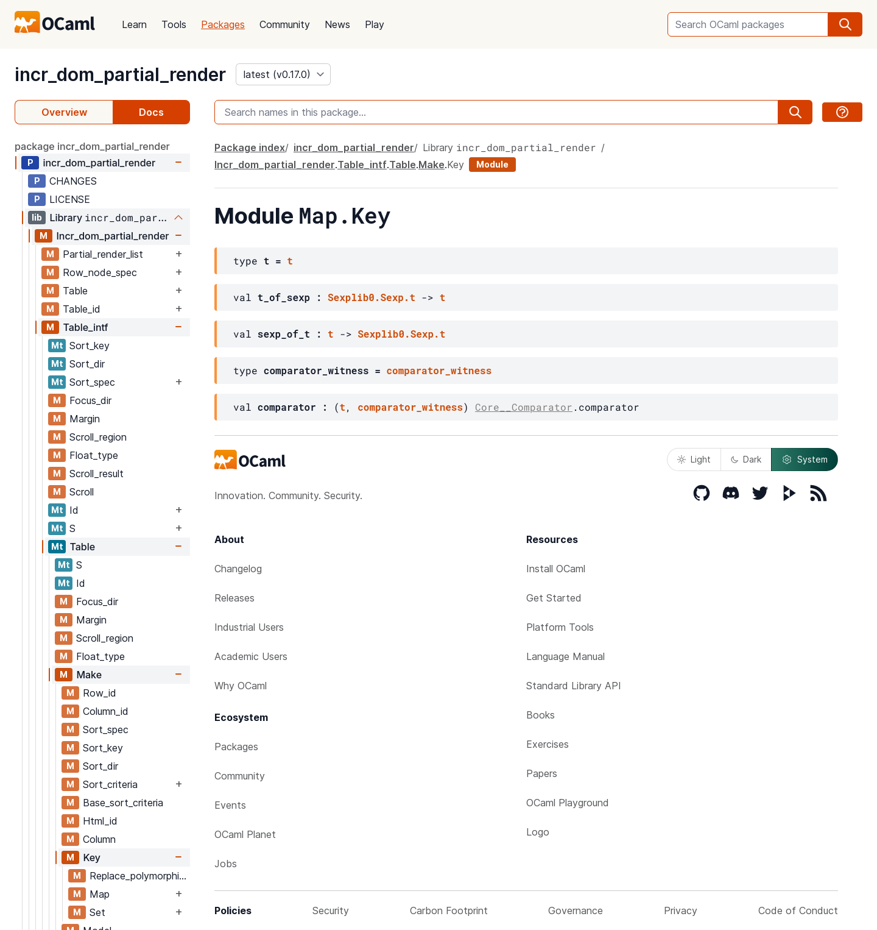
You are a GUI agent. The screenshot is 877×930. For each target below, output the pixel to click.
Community (284, 24)
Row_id (99, 693)
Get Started (554, 598)
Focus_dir (90, 400)
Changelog (238, 569)
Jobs (225, 863)
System (804, 459)
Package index (249, 147)
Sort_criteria (110, 784)
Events (230, 805)
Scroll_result (96, 473)
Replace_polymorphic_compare (139, 876)
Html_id (100, 821)
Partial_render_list (103, 254)
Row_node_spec (100, 272)
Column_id (106, 711)
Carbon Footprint (449, 910)
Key (91, 857)
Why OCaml (240, 686)
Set (97, 912)
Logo (537, 832)
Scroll (81, 492)
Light (694, 459)
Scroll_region (98, 437)
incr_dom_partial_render (120, 74)
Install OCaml (555, 569)
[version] (283, 74)
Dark (746, 459)
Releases (234, 598)
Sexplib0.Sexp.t (371, 297)
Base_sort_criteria (123, 803)
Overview (64, 112)
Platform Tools (560, 627)
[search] (845, 24)
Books (540, 715)
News (337, 24)
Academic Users (250, 656)
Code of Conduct (798, 910)
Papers (541, 773)
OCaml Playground (567, 803)
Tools (173, 24)
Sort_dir (87, 364)
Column (99, 839)
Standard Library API (573, 686)
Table (75, 291)
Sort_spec (92, 382)
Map (100, 894)
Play (374, 24)
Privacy (680, 910)
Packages (223, 24)
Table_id (81, 309)
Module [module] (492, 164)
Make (89, 675)
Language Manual (565, 656)
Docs (151, 112)
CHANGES (73, 181)
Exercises (547, 744)
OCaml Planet (245, 834)
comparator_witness (438, 370)
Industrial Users (249, 627)
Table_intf (85, 327)
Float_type (93, 455)
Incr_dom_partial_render (112, 236)
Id (74, 510)
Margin (84, 419)
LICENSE (69, 199)
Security (330, 910)
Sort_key (89, 345)
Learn (134, 24)
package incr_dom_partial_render (92, 146)
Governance (575, 910)
